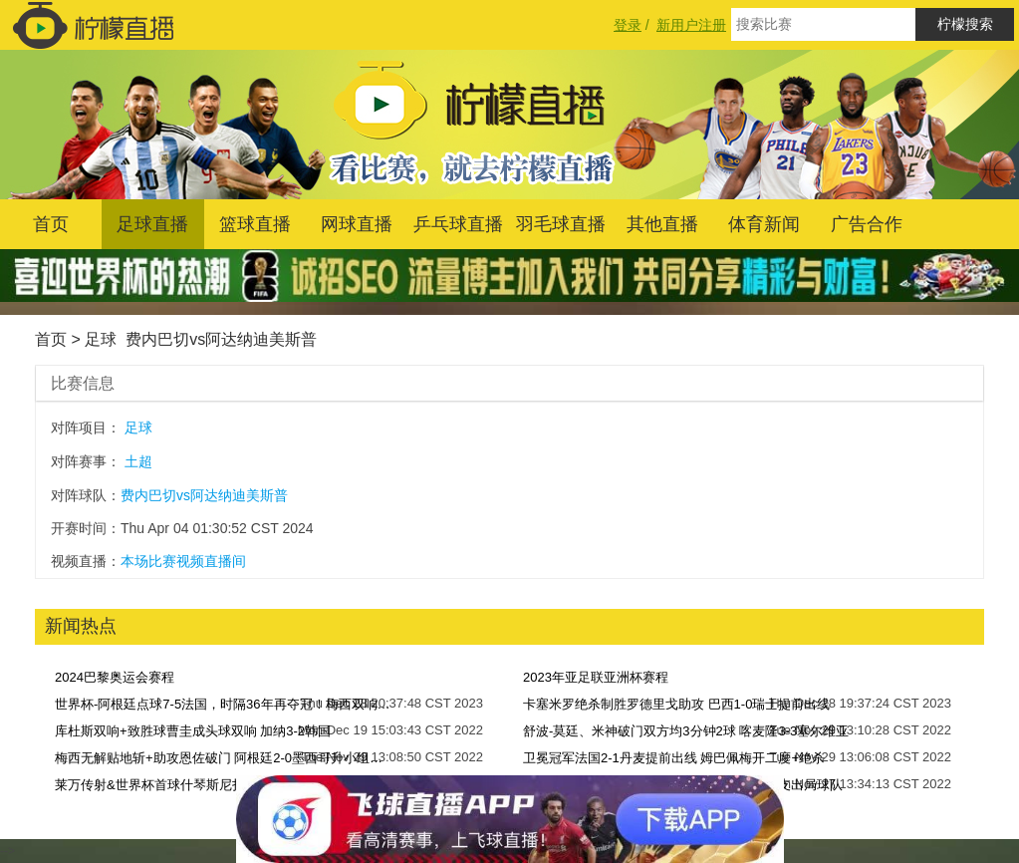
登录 (627, 25)
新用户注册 (691, 25)
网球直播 (356, 224)
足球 (101, 339)
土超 (138, 461)
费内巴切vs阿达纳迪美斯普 (221, 339)
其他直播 (662, 224)
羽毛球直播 (561, 224)
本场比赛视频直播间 (183, 561)
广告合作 (866, 224)
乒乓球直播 (458, 224)
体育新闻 (764, 224)
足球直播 (152, 224)
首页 (51, 224)
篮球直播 (255, 224)
